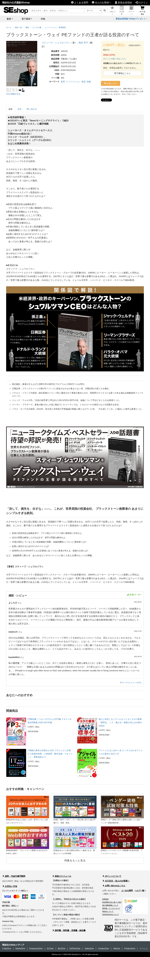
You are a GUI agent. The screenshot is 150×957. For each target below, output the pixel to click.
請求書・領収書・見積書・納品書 (69, 930)
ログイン (141, 2)
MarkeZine (20, 948)
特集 (43, 19)
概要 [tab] (10, 109)
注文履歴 (121, 10)
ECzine (50, 948)
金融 (89, 81)
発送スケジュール (61, 876)
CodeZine (6, 948)
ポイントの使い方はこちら (114, 59)
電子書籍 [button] (26, 19)
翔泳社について (108, 911)
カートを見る (142, 10)
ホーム (8, 27)
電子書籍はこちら (122, 73)
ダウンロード (131, 10)
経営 (63, 81)
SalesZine (89, 948)
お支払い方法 (9, 886)
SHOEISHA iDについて (110, 914)
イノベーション (73, 81)
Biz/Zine (61, 948)
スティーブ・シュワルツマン (56, 42)
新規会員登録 (123, 2)
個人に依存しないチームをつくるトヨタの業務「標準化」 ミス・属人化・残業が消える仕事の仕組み (120, 722)
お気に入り (112, 10)
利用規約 (105, 899)
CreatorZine (103, 948)
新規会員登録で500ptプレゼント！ (132, 19)
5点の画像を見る (13, 94)
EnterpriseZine (36, 948)
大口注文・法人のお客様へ (115, 881)
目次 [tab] (20, 109)
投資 (83, 81)
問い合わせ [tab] (32, 109)
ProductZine (129, 948)
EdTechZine (75, 948)
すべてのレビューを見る (131, 683)
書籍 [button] (9, 19)
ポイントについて (111, 876)
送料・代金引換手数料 (13, 876)
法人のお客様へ (101, 2)
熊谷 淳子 (83, 42)
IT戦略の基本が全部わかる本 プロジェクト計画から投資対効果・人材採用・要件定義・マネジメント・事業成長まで (50, 753)
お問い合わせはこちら (113, 885)
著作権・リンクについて (111, 908)
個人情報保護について (110, 905)
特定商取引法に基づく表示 (112, 902)
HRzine (116, 948)
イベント (144, 948)
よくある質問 (79, 2)
